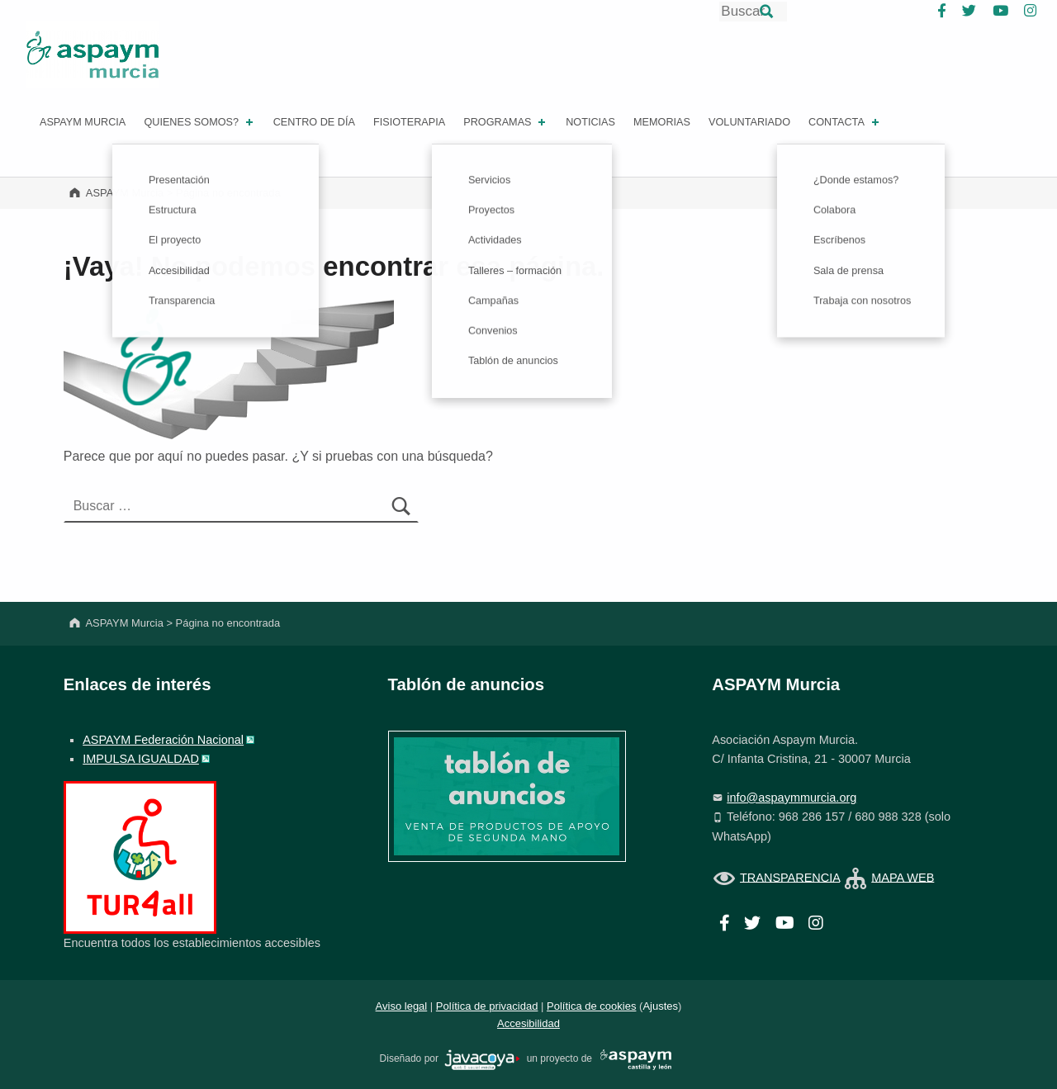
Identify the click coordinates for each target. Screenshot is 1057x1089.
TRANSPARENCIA (790, 876)
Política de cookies (591, 1006)
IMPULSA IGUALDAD (141, 758)
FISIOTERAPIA (409, 122)
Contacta (845, 122)
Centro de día (314, 122)
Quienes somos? (199, 122)
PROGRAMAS (505, 122)
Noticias (590, 122)
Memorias (661, 122)
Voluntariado (749, 122)
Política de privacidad (487, 1006)
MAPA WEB (902, 876)
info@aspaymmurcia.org (791, 797)
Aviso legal (402, 1006)
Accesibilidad (528, 1023)
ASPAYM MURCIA (83, 122)
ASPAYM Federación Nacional (163, 739)
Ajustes (660, 1006)
